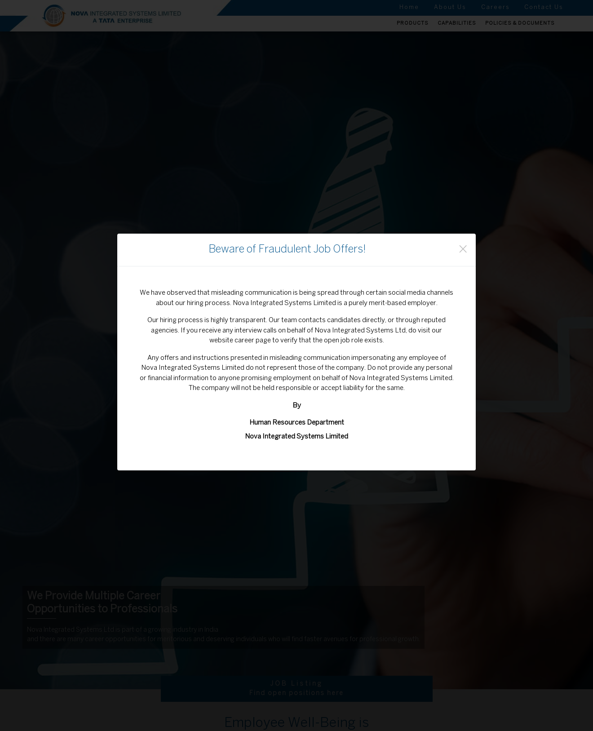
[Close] (463, 250)
